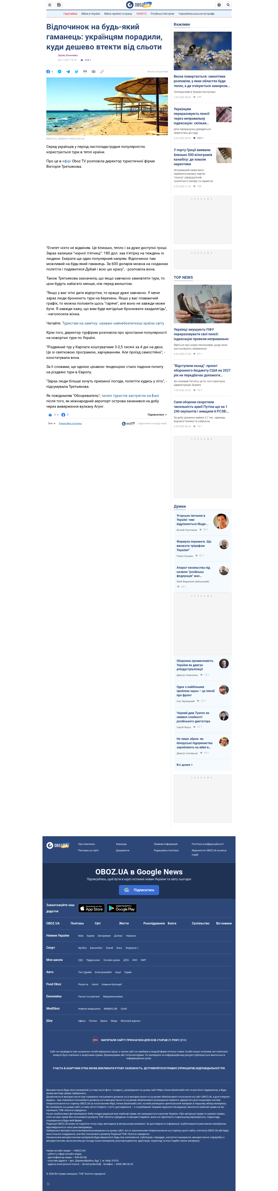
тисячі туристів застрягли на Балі (130, 395)
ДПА (126, 960)
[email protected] (91, 1164)
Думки (180, 506)
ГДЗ (80, 960)
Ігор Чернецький (186, 701)
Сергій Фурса (184, 727)
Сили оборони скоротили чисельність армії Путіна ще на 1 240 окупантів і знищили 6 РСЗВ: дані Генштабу (200, 407)
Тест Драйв (85, 972)
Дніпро (118, 935)
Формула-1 (132, 947)
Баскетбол (96, 947)
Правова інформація (166, 844)
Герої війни (70, 13)
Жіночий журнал (130, 1020)
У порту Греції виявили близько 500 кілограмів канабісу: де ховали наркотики (193, 157)
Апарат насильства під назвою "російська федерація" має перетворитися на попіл (194, 572)
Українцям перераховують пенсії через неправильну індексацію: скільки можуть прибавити (191, 116)
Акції (118, 972)
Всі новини (224, 923)
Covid (124, 1008)
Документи (122, 850)
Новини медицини (89, 1008)
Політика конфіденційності (208, 844)
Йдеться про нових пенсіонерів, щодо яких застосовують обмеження (200, 346)
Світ (98, 923)
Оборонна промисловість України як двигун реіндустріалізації (195, 665)
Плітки (93, 1020)
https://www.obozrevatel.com (173, 1090)
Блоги (172, 923)
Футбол (82, 947)
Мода (114, 1020)
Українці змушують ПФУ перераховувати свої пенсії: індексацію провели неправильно (201, 334)
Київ (80, 935)
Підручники (93, 960)
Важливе (182, 24)
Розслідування (154, 923)
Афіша (82, 1020)
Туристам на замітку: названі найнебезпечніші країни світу (113, 323)
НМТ (143, 960)
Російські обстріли (162, 13)
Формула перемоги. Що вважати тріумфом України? (194, 546)
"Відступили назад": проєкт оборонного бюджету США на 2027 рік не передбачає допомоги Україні (202, 371)
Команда (121, 844)
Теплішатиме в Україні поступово (194, 91)
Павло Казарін (185, 556)
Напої (95, 984)
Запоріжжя (104, 935)
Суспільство (200, 923)
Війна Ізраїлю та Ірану (118, 13)
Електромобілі (103, 972)
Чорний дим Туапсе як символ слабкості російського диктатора (193, 717)
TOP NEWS (183, 277)
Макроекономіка (113, 996)
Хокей (109, 947)
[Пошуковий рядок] (228, 5)
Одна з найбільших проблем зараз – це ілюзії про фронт (195, 691)
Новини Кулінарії (112, 984)
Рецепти (83, 984)
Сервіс (128, 972)
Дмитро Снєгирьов (187, 753)
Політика (77, 923)
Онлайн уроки (111, 960)
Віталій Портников (187, 530)
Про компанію (86, 844)
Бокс (119, 947)
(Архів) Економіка (68, 55)
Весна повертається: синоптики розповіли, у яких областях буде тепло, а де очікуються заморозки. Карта (202, 81)
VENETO (141, 13)
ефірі (66, 161)
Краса (103, 1020)
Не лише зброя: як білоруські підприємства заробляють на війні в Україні (195, 743)
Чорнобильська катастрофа (196, 13)
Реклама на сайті (88, 850)
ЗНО (134, 960)
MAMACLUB (110, 1008)
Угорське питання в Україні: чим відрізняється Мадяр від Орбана (192, 520)
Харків (90, 935)
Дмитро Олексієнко (187, 675)
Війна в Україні (90, 13)
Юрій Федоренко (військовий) (193, 581)
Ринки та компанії (89, 996)
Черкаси (131, 935)
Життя (124, 923)
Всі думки (183, 765)
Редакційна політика (70, 423)
